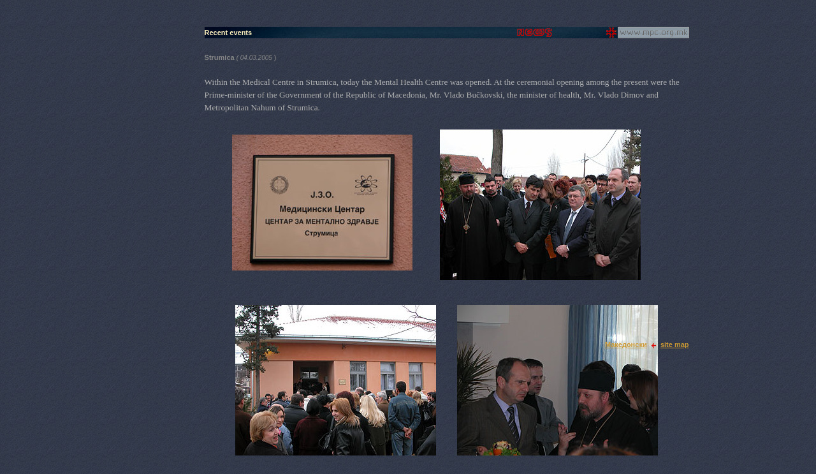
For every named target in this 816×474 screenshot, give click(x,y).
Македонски (626, 344)
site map (674, 344)
